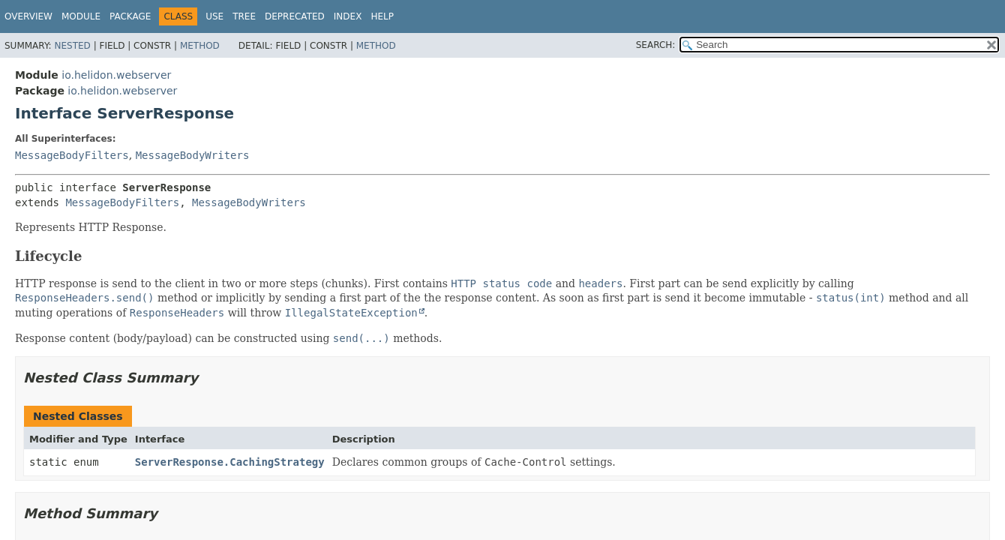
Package (130, 16)
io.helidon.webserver (116, 75)
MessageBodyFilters (72, 155)
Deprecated (295, 16)
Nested (72, 45)
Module (81, 16)
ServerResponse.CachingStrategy (230, 462)
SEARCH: (656, 45)
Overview (28, 16)
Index (348, 16)
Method (200, 45)
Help (382, 16)
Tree (244, 16)
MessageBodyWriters (193, 155)
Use (215, 16)
